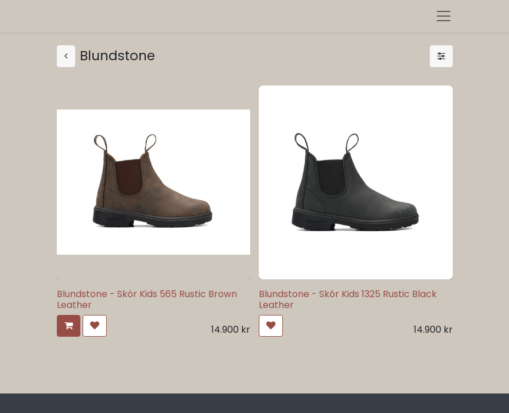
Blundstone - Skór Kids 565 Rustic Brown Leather (147, 299)
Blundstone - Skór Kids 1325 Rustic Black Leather (348, 299)
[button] (68, 326)
